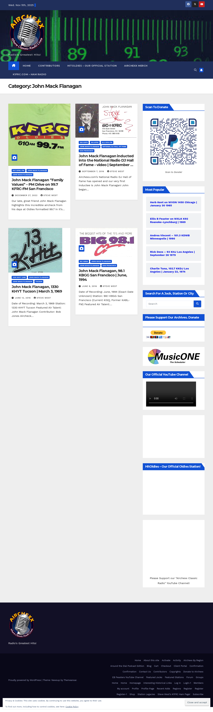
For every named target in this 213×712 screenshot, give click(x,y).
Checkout (166, 666)
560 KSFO (84, 142)
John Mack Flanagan (37, 170)
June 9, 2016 (90, 286)
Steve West (49, 195)
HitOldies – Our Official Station (92, 65)
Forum (189, 677)
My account (123, 688)
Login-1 (187, 683)
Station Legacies (146, 694)
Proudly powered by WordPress (25, 680)
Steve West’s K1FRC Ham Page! (174, 694)
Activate (166, 660)
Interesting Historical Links (157, 683)
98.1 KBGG (84, 261)
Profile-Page (147, 688)
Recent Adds (163, 688)
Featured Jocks (154, 677)
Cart (156, 666)
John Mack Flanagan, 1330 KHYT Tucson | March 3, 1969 (37, 289)
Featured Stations (174, 677)
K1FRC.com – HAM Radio (29, 74)
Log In (177, 683)
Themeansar (70, 680)
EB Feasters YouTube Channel (127, 677)
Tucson (38, 281)
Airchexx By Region (193, 660)
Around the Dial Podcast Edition (127, 666)
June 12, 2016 (23, 298)
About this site (151, 660)
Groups (199, 677)
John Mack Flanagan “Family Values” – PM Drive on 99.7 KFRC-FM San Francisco (37, 184)
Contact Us (145, 671)
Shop (132, 694)
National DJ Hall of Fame (114, 146)
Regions (177, 688)
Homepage (135, 683)
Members (198, 683)
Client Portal (180, 666)
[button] (195, 70)
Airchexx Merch (136, 65)
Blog (149, 666)
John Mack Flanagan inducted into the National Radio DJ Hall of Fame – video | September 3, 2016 (106, 162)
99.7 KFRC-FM (18, 170)
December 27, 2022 (26, 195)
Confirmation (196, 666)
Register (188, 688)
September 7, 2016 (93, 171)
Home (27, 65)
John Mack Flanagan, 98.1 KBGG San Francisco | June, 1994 (103, 275)
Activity (177, 660)
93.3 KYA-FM (107, 142)
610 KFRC (95, 142)
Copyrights (175, 671)
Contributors (49, 65)
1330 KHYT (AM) (19, 277)
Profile (135, 688)
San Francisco (86, 151)
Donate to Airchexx (193, 671)
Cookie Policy (72, 707)
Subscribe (198, 694)
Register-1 (122, 694)
